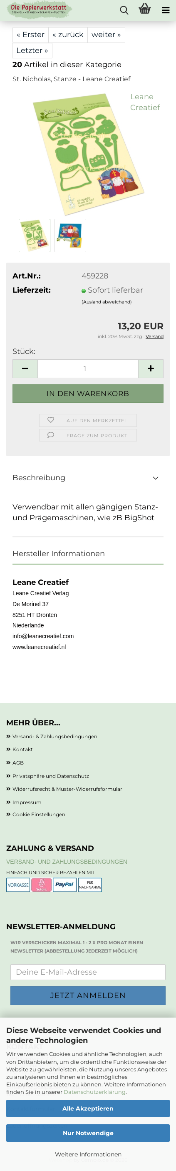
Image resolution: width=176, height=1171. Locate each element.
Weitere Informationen (88, 1154)
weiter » (106, 34)
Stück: (23, 351)
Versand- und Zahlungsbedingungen (66, 861)
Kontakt (22, 749)
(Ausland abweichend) (107, 302)
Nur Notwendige (88, 1133)
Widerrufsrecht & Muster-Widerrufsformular (67, 789)
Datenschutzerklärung (95, 1091)
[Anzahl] (88, 368)
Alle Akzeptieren (88, 1108)
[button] (24, 368)
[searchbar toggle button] (124, 10)
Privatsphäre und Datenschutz (50, 776)
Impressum (27, 802)
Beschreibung (38, 477)
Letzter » (32, 50)
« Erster (31, 34)
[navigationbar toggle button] (165, 10)
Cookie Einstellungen (38, 814)
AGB (18, 763)
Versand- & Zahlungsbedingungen (54, 736)
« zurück (68, 34)
